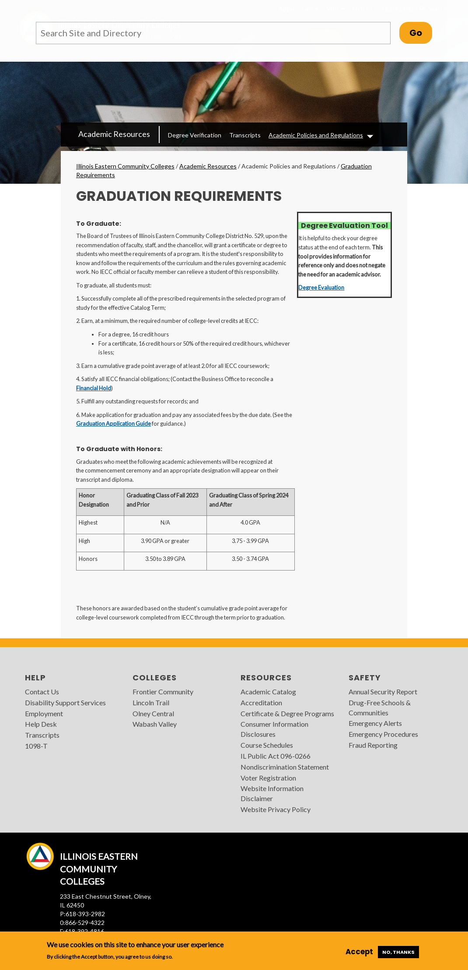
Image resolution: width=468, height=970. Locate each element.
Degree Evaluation (321, 287)
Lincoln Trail (151, 702)
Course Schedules (267, 745)
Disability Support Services (65, 702)
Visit (335, 8)
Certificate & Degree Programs (287, 713)
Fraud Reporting (373, 745)
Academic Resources (114, 134)
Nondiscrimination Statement (285, 767)
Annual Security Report (383, 691)
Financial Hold (93, 388)
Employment (44, 713)
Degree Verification (194, 135)
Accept (359, 951)
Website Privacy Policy (276, 809)
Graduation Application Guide (113, 423)
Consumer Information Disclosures (274, 729)
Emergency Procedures (383, 734)
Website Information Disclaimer (272, 793)
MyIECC (363, 8)
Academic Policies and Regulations (316, 135)
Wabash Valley (155, 724)
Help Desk (41, 724)
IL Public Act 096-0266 (276, 756)
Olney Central (153, 713)
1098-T (36, 746)
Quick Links (398, 8)
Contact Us (42, 691)
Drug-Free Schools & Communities (380, 707)
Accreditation (261, 702)
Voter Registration (268, 778)
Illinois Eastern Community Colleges (125, 166)
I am (310, 8)
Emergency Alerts (375, 723)
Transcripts (245, 135)
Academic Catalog (268, 691)
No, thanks (398, 952)
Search (433, 9)
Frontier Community (163, 691)
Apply (286, 8)
